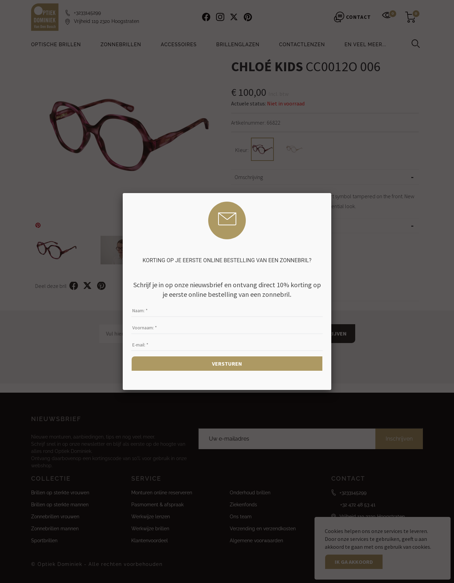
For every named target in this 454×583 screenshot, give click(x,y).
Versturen (227, 363)
